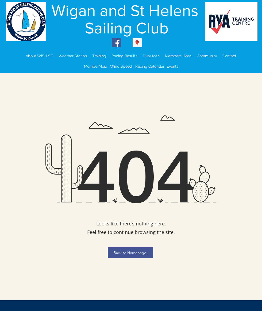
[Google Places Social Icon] (137, 42)
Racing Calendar (149, 66)
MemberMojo (95, 66)
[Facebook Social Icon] (116, 42)
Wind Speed (121, 66)
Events (172, 66)
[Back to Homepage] (130, 252)
